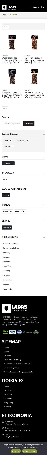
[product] (12, 42)
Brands (6, 352)
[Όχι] (44, 448)
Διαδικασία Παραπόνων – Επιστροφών (18, 364)
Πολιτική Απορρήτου (11, 368)
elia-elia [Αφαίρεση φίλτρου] (7, 146)
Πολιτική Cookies (29, 451)
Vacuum (6, 179)
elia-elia (6, 227)
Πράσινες (6, 252)
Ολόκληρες (7, 163)
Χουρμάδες (28, 55)
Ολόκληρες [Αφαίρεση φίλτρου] (21, 140)
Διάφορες (6, 284)
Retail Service (20, 211)
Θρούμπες (5, 55)
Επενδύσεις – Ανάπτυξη (12, 360)
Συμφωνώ (16, 451)
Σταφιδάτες (5, 90)
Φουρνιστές (28, 90)
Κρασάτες (6, 271)
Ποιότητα (7, 356)
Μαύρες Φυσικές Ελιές (11, 243)
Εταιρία (6, 348)
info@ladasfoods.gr (12, 437)
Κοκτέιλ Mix (7, 280)
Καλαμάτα (6, 257)
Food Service (7, 211)
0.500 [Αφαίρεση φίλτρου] (6, 140)
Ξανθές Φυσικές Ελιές (11, 248)
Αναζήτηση (29, 123)
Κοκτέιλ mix (8, 395)
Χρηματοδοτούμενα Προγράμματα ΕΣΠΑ (18, 372)
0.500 (5, 195)
